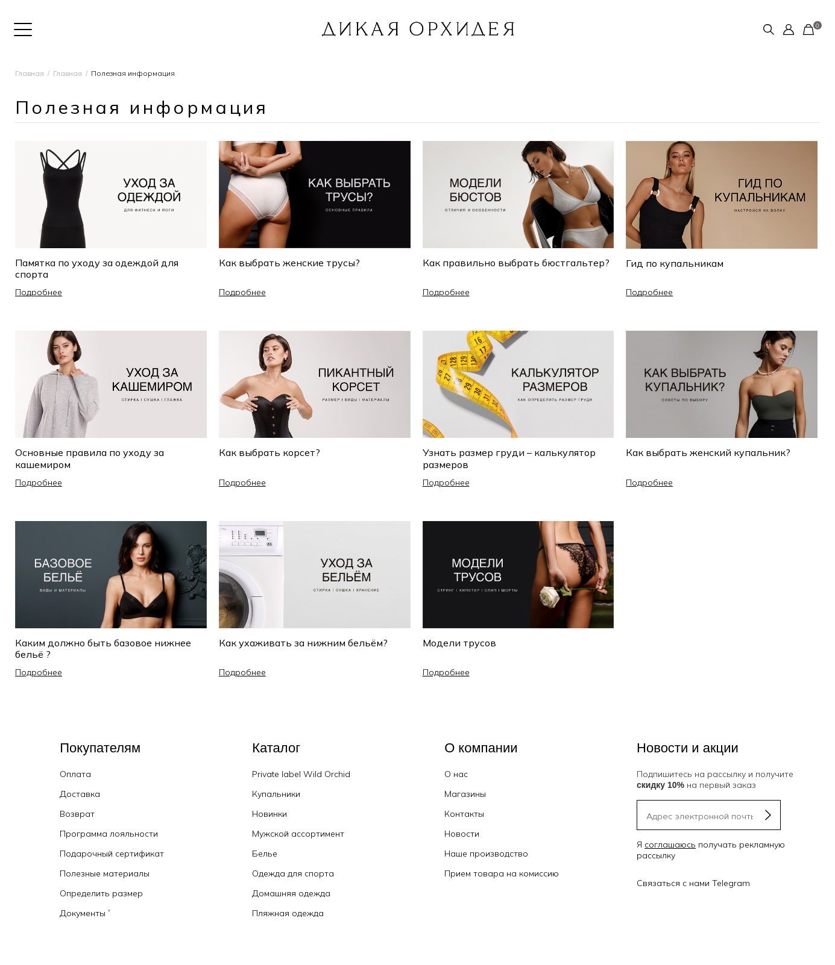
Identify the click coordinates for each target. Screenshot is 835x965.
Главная (29, 73)
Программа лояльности (109, 833)
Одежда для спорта (293, 873)
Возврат (77, 813)
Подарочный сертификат (112, 853)
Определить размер (101, 893)
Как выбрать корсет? (269, 452)
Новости (461, 833)
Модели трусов (459, 643)
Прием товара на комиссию (501, 873)
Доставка (80, 794)
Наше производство (486, 853)
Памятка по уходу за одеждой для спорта (96, 268)
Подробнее (38, 292)
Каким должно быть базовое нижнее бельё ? (103, 648)
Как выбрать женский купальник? (708, 452)
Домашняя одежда (291, 893)
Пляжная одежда (288, 913)
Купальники (276, 794)
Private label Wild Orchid (301, 774)
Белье (264, 853)
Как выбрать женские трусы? (289, 263)
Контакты (464, 813)
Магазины (465, 794)
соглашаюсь (670, 844)
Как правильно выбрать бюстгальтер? (516, 263)
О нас (456, 774)
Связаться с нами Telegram (693, 883)
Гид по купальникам (674, 263)
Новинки (269, 813)
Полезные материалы (105, 873)
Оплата (75, 774)
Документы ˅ (85, 913)
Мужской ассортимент (298, 833)
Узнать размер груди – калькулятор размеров (509, 458)
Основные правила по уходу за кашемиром (89, 458)
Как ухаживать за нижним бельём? (303, 643)
